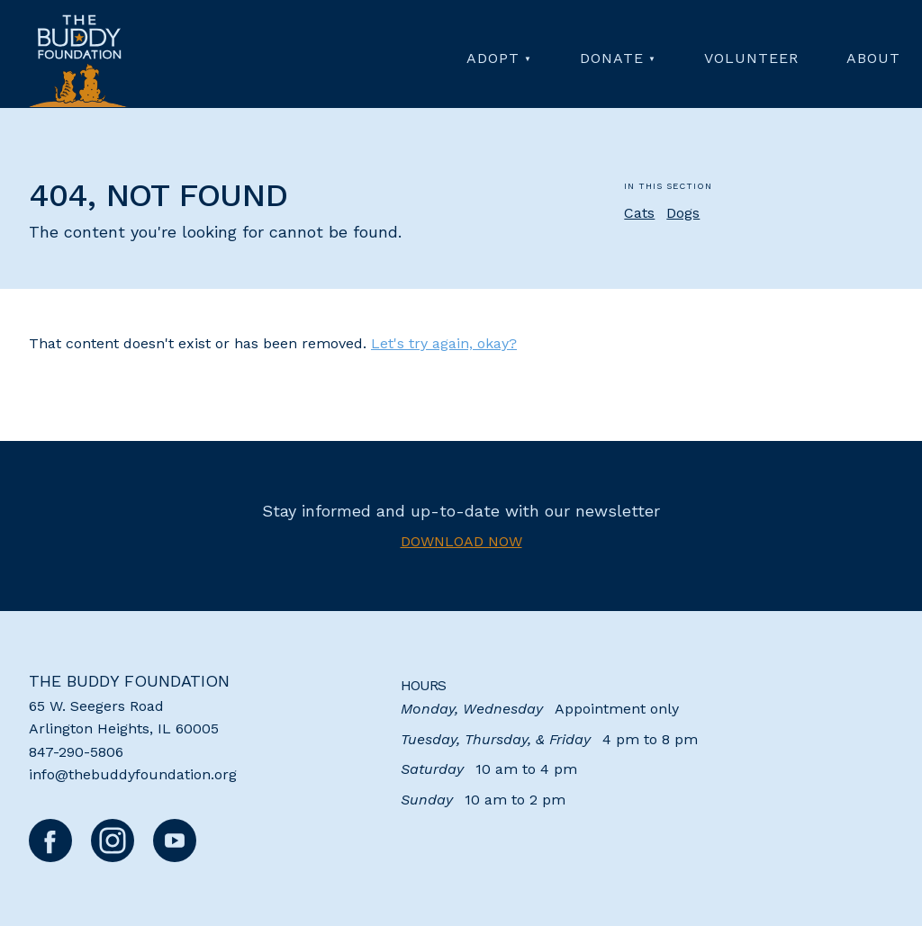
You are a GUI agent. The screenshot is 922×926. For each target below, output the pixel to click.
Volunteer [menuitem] (751, 58)
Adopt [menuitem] (493, 58)
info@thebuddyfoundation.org (133, 774)
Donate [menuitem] (612, 58)
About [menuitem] (873, 58)
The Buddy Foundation (129, 680)
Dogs (683, 212)
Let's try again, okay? (444, 343)
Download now (461, 541)
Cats (639, 212)
